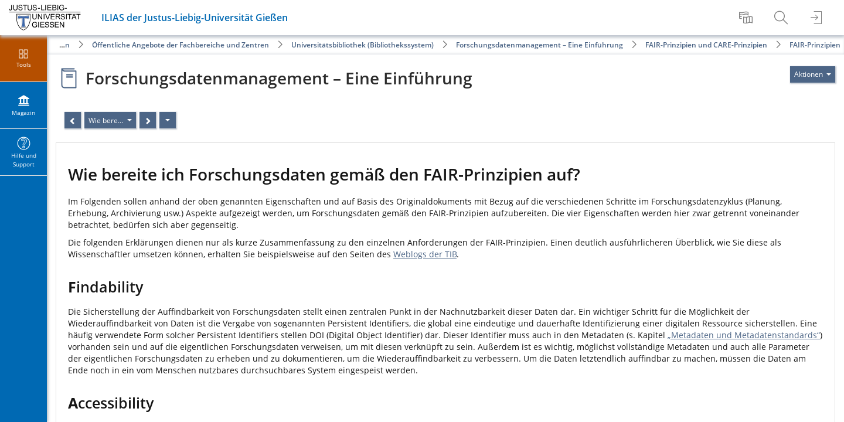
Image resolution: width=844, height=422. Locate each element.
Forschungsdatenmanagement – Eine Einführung (539, 45)
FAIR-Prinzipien (814, 45)
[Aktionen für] (812, 74)
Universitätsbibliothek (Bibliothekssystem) (362, 45)
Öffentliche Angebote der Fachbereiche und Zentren (180, 45)
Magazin (55, 45)
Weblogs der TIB (425, 254)
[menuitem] (747, 17)
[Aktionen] (167, 120)
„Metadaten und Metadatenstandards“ (744, 335)
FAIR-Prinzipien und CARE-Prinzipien (706, 45)
